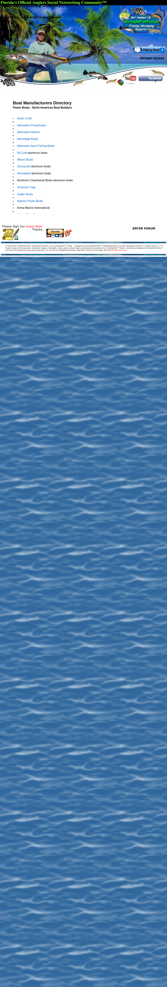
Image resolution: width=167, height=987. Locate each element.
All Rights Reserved (119, 250)
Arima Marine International (32, 207)
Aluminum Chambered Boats (34, 180)
